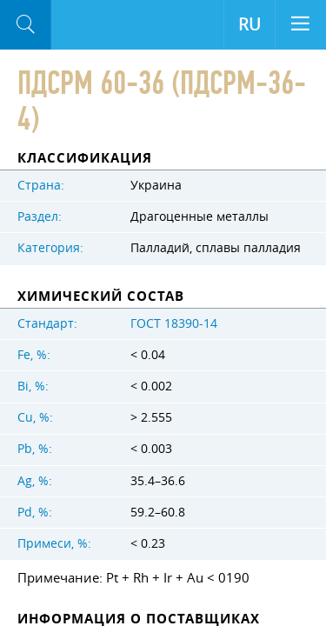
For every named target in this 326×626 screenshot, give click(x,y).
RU (249, 24)
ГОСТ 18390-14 (173, 323)
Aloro (78, 25)
